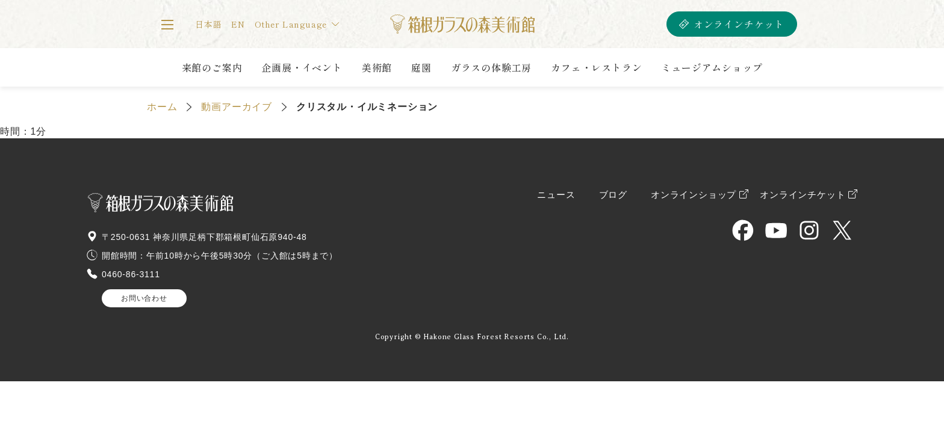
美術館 (377, 67)
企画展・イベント (301, 67)
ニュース (556, 195)
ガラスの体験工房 (491, 67)
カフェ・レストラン (596, 67)
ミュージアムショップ (711, 67)
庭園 (421, 67)
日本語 (208, 24)
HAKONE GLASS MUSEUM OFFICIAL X (842, 230)
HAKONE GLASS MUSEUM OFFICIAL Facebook (743, 230)
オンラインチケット (739, 24)
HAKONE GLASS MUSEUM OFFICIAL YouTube (776, 230)
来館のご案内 (212, 67)
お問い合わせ (144, 298)
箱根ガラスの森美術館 (462, 24)
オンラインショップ (693, 195)
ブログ (613, 195)
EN (238, 24)
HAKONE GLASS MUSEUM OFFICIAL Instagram (809, 230)
